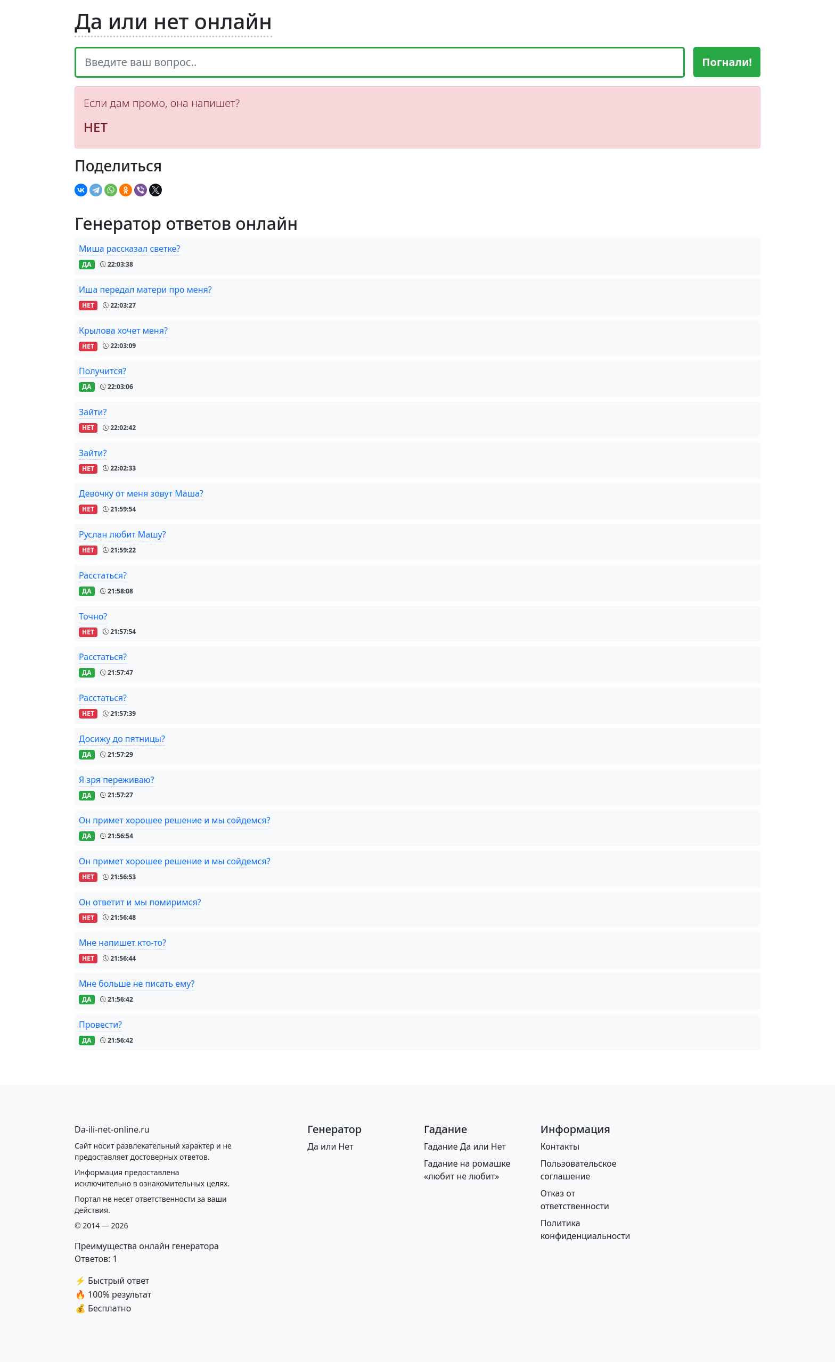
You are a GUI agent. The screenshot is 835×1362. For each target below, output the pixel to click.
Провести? (100, 1024)
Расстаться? (103, 575)
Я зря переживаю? (116, 780)
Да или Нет (330, 1146)
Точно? (93, 616)
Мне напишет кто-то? (122, 942)
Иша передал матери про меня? (145, 289)
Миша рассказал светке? (129, 248)
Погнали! (727, 62)
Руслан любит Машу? (122, 534)
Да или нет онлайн (173, 21)
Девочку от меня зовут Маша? (141, 493)
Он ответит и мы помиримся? (140, 902)
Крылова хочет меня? (123, 330)
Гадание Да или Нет (465, 1146)
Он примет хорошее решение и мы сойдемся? (175, 820)
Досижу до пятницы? (122, 739)
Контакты (560, 1146)
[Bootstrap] (112, 1129)
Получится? (102, 371)
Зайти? (93, 412)
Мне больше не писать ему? (136, 983)
